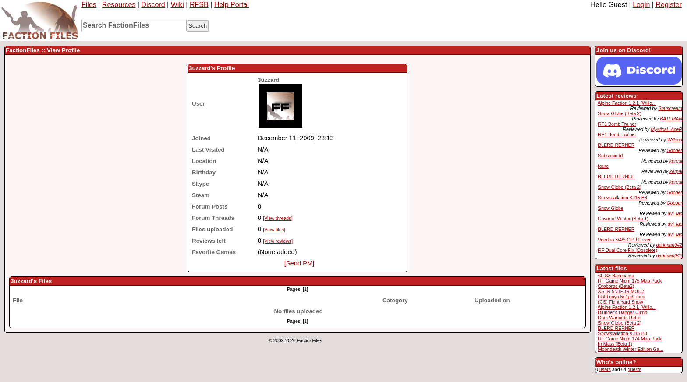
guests (634, 369)
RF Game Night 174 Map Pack (630, 338)
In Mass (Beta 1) (615, 344)
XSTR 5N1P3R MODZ (621, 291)
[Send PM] (299, 263)
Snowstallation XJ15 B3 (622, 197)
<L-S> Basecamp (616, 275)
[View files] (274, 229)
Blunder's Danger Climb (622, 312)
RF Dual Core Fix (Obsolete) (627, 250)
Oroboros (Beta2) (616, 286)
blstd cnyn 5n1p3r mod (621, 296)
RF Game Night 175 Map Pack (630, 280)
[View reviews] (278, 241)
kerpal (675, 160)
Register (668, 4)
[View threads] (277, 218)
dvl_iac (675, 213)
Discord (153, 4)
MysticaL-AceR (666, 129)
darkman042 (669, 245)
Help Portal (231, 4)
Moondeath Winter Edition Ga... (630, 349)
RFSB (199, 4)
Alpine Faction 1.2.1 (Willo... (627, 103)
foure (603, 166)
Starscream (670, 108)
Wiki (177, 4)
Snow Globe (610, 208)
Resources (118, 4)
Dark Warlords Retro (619, 317)
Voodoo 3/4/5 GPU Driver (624, 239)
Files (88, 4)
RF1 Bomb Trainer (617, 124)
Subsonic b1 (611, 155)
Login (641, 4)
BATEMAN (671, 118)
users (605, 369)
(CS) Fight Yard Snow (620, 301)
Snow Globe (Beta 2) (619, 113)
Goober (674, 150)
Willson (674, 139)
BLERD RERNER (616, 145)
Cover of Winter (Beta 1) (623, 218)
